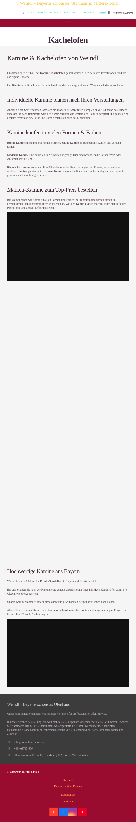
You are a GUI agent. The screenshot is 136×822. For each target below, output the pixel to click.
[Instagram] (72, 812)
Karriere (68, 780)
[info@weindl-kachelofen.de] (10, 742)
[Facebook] (63, 812)
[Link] (11, 13)
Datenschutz (68, 794)
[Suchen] (23, 13)
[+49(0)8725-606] (10, 749)
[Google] (53, 812)
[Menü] (68, 23)
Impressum (68, 801)
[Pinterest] (82, 812)
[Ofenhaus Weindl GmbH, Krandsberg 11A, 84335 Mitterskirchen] (10, 755)
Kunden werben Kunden (68, 786)
